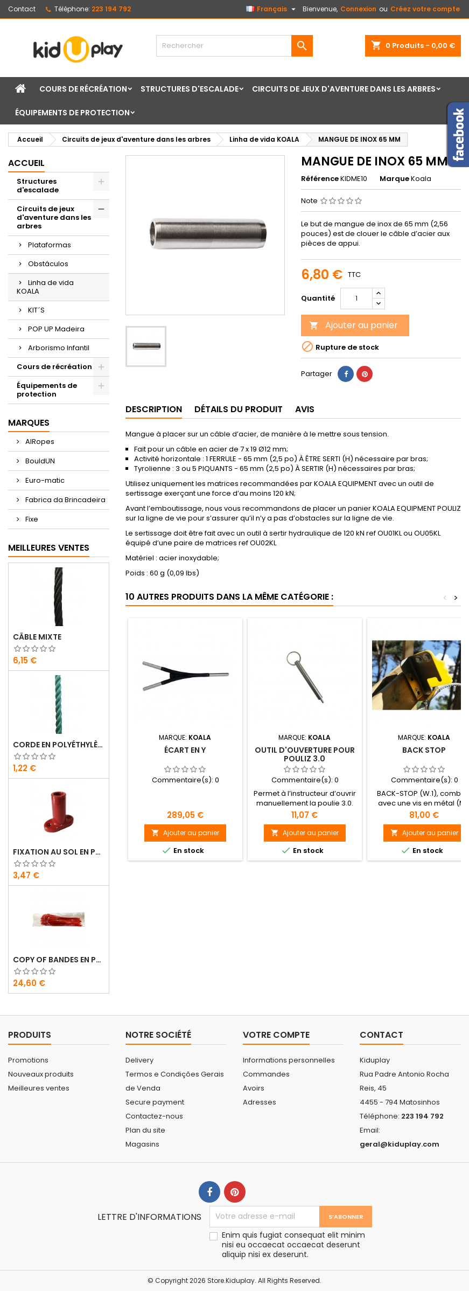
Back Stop (424, 750)
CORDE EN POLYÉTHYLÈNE (58, 744)
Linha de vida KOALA (45, 286)
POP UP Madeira (56, 329)
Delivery (139, 1060)
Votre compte (276, 1035)
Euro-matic (44, 480)
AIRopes (39, 441)
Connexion (358, 8)
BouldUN (39, 461)
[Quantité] (356, 298)
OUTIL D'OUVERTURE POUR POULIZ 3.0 (305, 754)
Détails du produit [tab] (238, 409)
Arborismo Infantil (58, 348)
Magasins (142, 1144)
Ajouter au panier (353, 325)
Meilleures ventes (38, 1088)
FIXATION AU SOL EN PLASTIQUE (58, 852)
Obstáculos (48, 264)
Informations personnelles (289, 1060)
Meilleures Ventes (48, 548)
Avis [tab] (304, 409)
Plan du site (145, 1130)
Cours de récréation (83, 89)
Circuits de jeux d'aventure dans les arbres (344, 89)
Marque (394, 179)
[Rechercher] (234, 46)
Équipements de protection (72, 112)
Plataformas (49, 245)
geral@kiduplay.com (399, 1144)
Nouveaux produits (41, 1074)
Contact (22, 8)
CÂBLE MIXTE (37, 637)
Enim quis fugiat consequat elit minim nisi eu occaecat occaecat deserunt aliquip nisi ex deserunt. (293, 1244)
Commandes (266, 1074)
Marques (29, 423)
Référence (320, 179)
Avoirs (253, 1088)
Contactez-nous (154, 1116)
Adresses (259, 1102)
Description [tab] (153, 409)
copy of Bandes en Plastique (58, 959)
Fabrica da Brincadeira (65, 500)
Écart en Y (185, 750)
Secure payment (154, 1102)
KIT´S (36, 310)
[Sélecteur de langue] (272, 9)
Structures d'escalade (190, 89)
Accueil (26, 163)
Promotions (28, 1060)
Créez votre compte (425, 8)
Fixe (31, 519)
